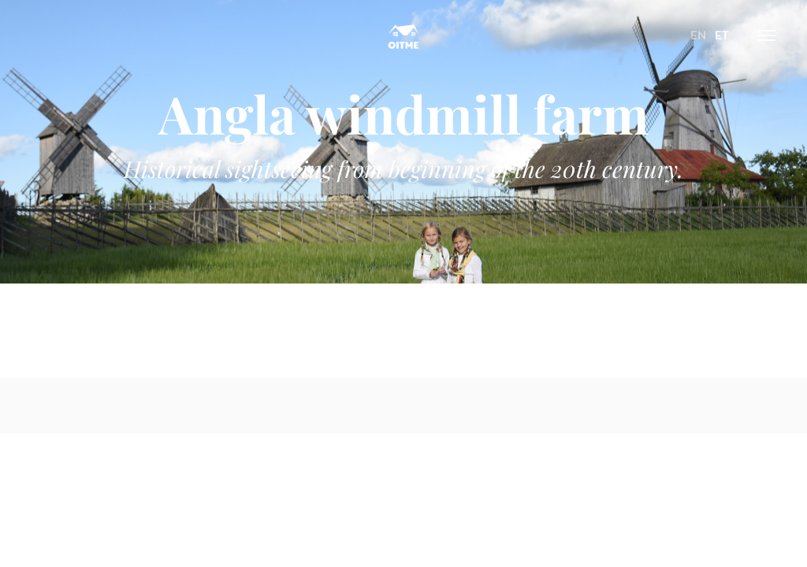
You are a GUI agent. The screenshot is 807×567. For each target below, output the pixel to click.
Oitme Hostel (403, 35)
